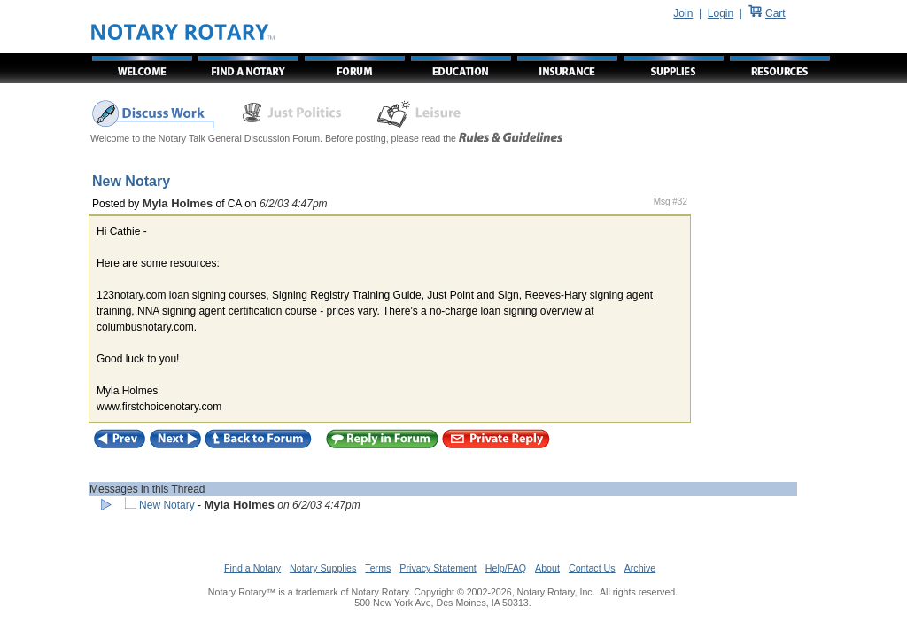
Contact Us (592, 568)
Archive (640, 568)
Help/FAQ (505, 568)
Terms (378, 568)
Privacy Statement (437, 568)
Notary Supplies (323, 568)
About (547, 568)
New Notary (167, 505)
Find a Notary (252, 568)
